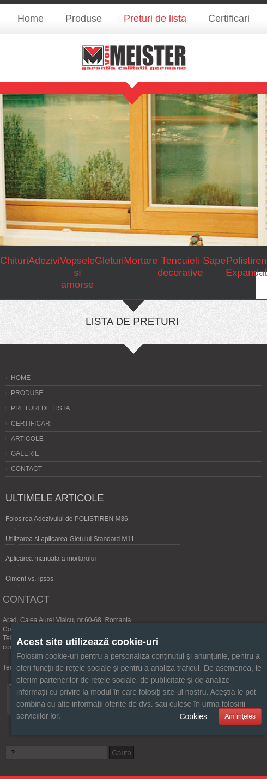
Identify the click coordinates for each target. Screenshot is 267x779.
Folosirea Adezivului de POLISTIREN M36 (66, 519)
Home (30, 18)
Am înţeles (240, 716)
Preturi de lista (155, 18)
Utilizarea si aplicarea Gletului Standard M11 (70, 539)
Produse (83, 18)
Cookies (193, 716)
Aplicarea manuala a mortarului (50, 558)
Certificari (229, 18)
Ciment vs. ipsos (29, 578)
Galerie (25, 453)
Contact (26, 469)
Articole (27, 439)
